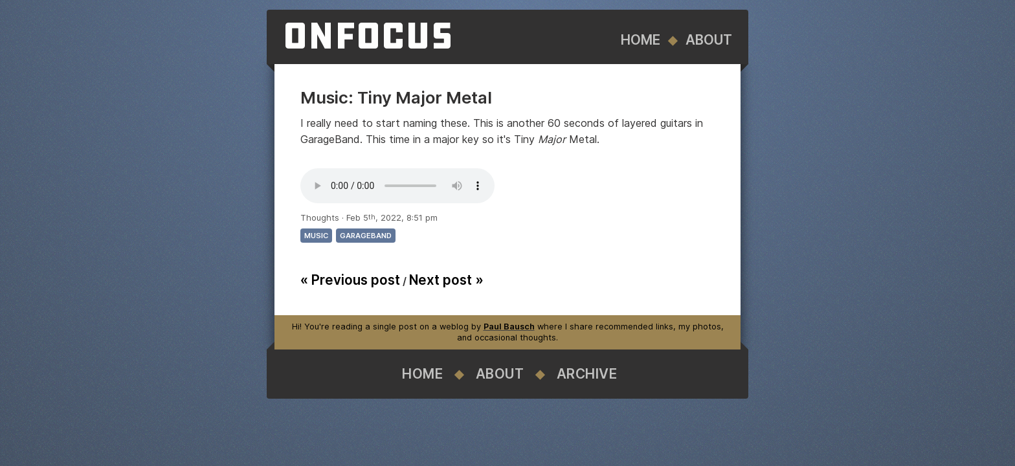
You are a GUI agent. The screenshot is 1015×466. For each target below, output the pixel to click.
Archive (587, 374)
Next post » (446, 280)
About (709, 40)
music (316, 235)
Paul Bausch (509, 326)
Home (640, 40)
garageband (366, 235)
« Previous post (350, 280)
